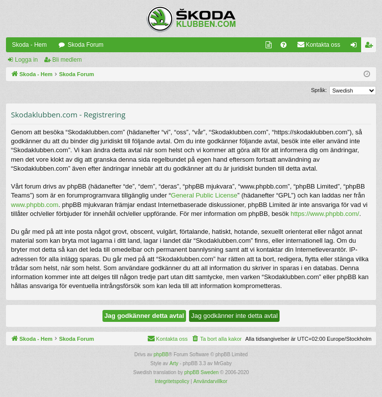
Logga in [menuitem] (356, 46)
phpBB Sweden (202, 372)
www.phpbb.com (34, 204)
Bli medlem (67, 59)
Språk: (319, 90)
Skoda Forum (85, 44)
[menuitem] (268, 44)
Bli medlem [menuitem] (371, 46)
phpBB (161, 354)
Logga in (26, 59)
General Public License (204, 195)
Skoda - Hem (29, 44)
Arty (174, 363)
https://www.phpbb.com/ (324, 213)
